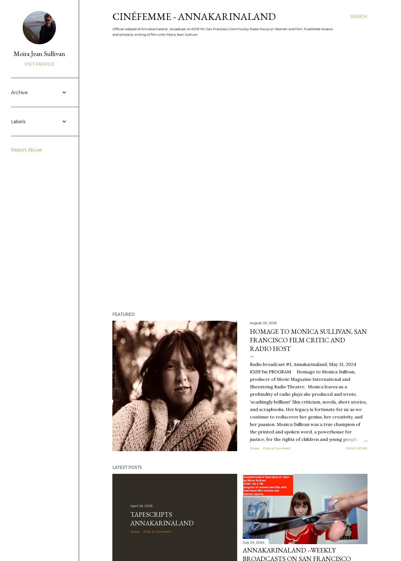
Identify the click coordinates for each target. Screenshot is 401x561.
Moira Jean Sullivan (39, 53)
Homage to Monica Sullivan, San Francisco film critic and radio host (308, 340)
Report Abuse (26, 149)
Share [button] (254, 448)
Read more (357, 448)
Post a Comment (277, 448)
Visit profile (39, 64)
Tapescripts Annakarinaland (162, 518)
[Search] (359, 16)
